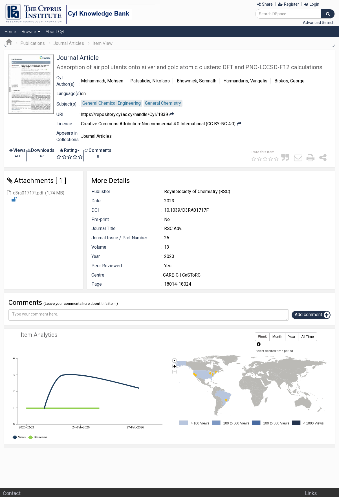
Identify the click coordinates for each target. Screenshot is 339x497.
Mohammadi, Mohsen (102, 81)
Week (262, 337)
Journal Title (103, 228)
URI (59, 114)
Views (19, 150)
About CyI (55, 31)
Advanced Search (318, 22)
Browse (31, 31)
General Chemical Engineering (111, 103)
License (64, 123)
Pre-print (100, 219)
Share (265, 4)
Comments (100, 150)
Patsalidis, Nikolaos (150, 81)
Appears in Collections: (68, 136)
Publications (32, 43)
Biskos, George (289, 81)
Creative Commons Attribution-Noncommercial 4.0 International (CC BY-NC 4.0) (158, 123)
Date (96, 200)
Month (277, 337)
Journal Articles (68, 43)
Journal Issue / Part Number (119, 237)
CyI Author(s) (65, 81)
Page (96, 284)
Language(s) (68, 93)
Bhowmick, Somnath (196, 81)
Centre (97, 275)
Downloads (42, 150)
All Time (307, 337)
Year (95, 256)
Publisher (100, 191)
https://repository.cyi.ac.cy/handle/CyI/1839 (124, 114)
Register (288, 4)
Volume (98, 247)
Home (10, 31)
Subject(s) (66, 104)
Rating (70, 150)
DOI (95, 210)
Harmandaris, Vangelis (245, 81)
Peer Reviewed (106, 265)
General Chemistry (163, 103)
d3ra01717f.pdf (28, 193)
